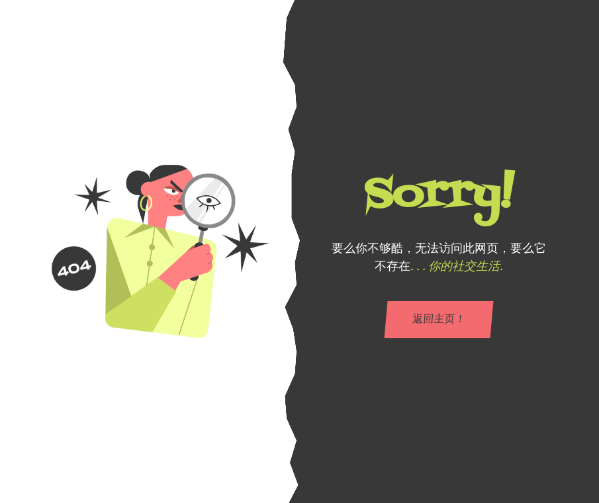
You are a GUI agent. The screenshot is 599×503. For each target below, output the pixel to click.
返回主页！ (439, 320)
